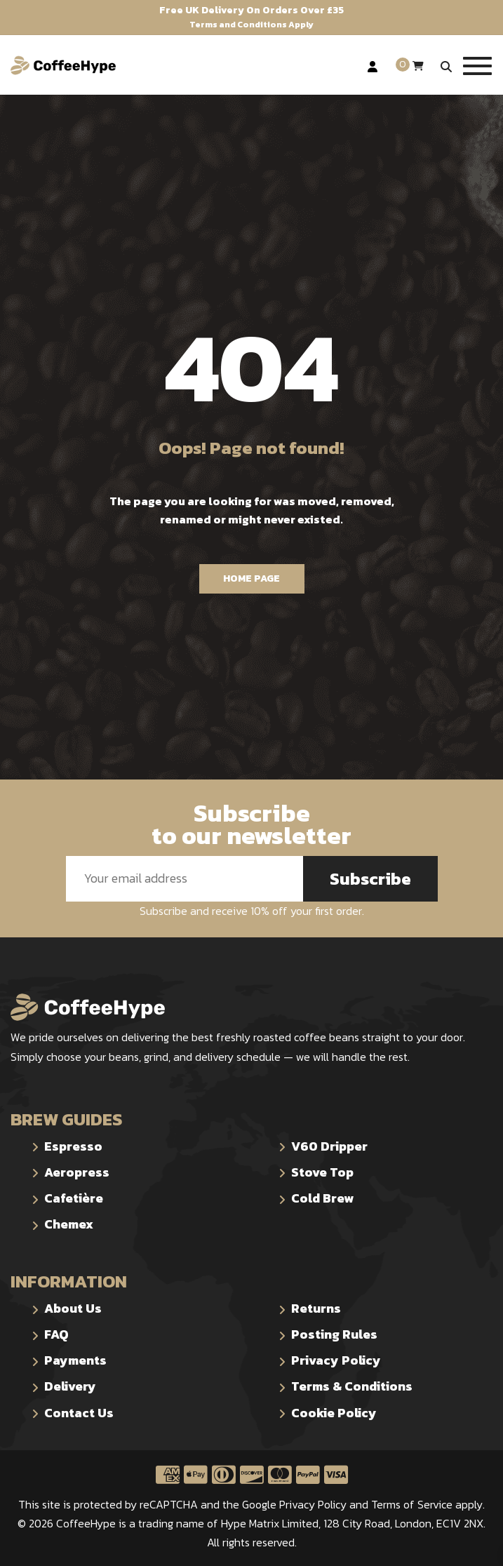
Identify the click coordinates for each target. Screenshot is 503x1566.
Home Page (251, 578)
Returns (316, 1308)
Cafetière (73, 1198)
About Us (73, 1308)
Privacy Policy (336, 1360)
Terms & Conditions (352, 1386)
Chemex (68, 1223)
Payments (75, 1360)
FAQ (56, 1334)
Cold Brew (322, 1198)
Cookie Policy (334, 1412)
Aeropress (76, 1172)
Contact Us (79, 1412)
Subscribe (370, 878)
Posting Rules (334, 1334)
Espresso (73, 1146)
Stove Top (322, 1172)
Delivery (70, 1386)
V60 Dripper (329, 1146)
